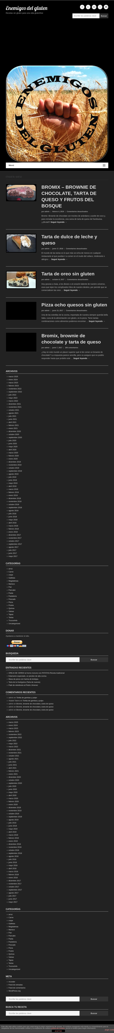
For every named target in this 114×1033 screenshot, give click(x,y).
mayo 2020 (13, 447)
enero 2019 (13, 495)
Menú (57, 165)
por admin (45, 212)
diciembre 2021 (15, 404)
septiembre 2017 (15, 544)
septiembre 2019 (15, 471)
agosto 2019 (14, 474)
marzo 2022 (13, 401)
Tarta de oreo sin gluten (67, 273)
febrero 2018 (14, 529)
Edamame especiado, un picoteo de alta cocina (27, 676)
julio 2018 (12, 514)
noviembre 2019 (15, 465)
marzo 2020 (13, 453)
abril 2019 (12, 486)
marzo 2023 (13, 383)
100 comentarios (71, 348)
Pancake (12, 590)
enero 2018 (13, 532)
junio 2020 (13, 443)
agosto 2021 (14, 413)
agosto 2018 (14, 511)
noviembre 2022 (15, 389)
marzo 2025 (13, 376)
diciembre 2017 (15, 535)
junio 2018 (13, 517)
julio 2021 (12, 416)
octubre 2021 (14, 410)
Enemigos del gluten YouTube (94, 7)
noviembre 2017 (15, 538)
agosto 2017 (14, 547)
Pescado (12, 599)
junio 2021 (13, 419)
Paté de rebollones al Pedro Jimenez (23, 685)
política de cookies (58, 1028)
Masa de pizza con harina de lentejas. (24, 679)
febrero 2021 (14, 425)
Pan (10, 587)
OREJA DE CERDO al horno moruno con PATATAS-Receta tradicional (37, 673)
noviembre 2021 (15, 407)
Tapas (11, 614)
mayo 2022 (13, 398)
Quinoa (11, 608)
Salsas (11, 611)
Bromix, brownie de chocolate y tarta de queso (34, 704)
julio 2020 (12, 440)
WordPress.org (15, 991)
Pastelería (13, 596)
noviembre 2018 (15, 501)
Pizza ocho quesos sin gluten (74, 304)
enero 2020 (13, 459)
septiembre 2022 (15, 392)
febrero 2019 (14, 492)
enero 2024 (13, 380)
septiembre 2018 (15, 507)
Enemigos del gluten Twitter (88, 7)
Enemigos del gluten (26, 7)
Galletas (12, 578)
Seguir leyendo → (59, 222)
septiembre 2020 (15, 437)
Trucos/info (13, 620)
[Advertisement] (57, 43)
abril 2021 (12, 422)
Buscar (104, 16)
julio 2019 (12, 477)
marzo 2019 (13, 489)
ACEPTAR (58, 1031)
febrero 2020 (14, 456)
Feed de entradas (16, 985)
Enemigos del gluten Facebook (82, 7)
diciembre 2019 (15, 462)
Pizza (11, 602)
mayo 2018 (13, 520)
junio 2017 (13, 553)
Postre (11, 605)
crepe (11, 575)
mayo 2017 (13, 556)
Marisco (12, 584)
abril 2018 (12, 523)
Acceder (12, 982)
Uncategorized (14, 623)
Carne (11, 572)
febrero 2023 (14, 386)
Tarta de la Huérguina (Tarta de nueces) (24, 682)
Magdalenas (13, 581)
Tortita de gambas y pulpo (26, 698)
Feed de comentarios (17, 988)
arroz (11, 569)
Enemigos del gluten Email (106, 7)
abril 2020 (12, 450)
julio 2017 (12, 550)
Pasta (11, 593)
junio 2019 (13, 480)
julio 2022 (12, 395)
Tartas (11, 617)
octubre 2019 (14, 468)
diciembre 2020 (15, 431)
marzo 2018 (13, 526)
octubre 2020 (14, 434)
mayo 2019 (13, 483)
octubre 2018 (14, 504)
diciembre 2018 (15, 498)
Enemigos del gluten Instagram (100, 7)
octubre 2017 (14, 541)
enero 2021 (13, 428)
